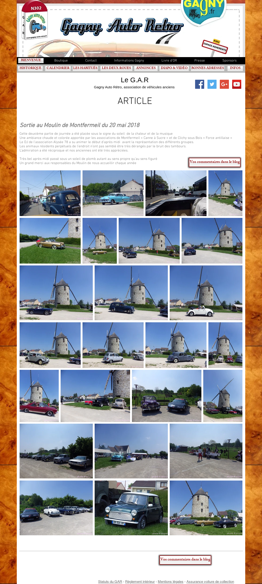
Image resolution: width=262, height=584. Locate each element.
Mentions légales (170, 582)
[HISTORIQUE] (30, 68)
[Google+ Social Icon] (224, 84)
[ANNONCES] (146, 68)
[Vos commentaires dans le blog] (215, 162)
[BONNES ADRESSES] (207, 68)
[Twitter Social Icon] (212, 84)
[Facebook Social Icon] (199, 84)
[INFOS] (235, 68)
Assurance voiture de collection (210, 582)
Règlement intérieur (140, 582)
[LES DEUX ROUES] (116, 68)
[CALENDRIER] (58, 68)
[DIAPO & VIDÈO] (174, 68)
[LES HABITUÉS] (85, 68)
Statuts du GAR (110, 582)
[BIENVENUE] (31, 60)
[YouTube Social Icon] (236, 84)
